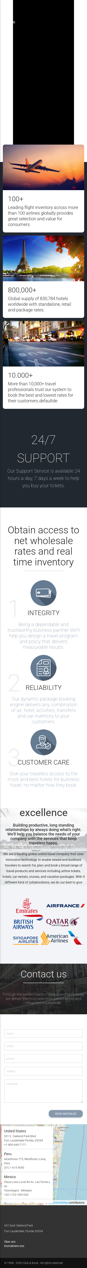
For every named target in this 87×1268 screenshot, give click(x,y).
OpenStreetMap (58, 1202)
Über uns (9, 1241)
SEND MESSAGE (66, 1113)
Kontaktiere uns (14, 1246)
